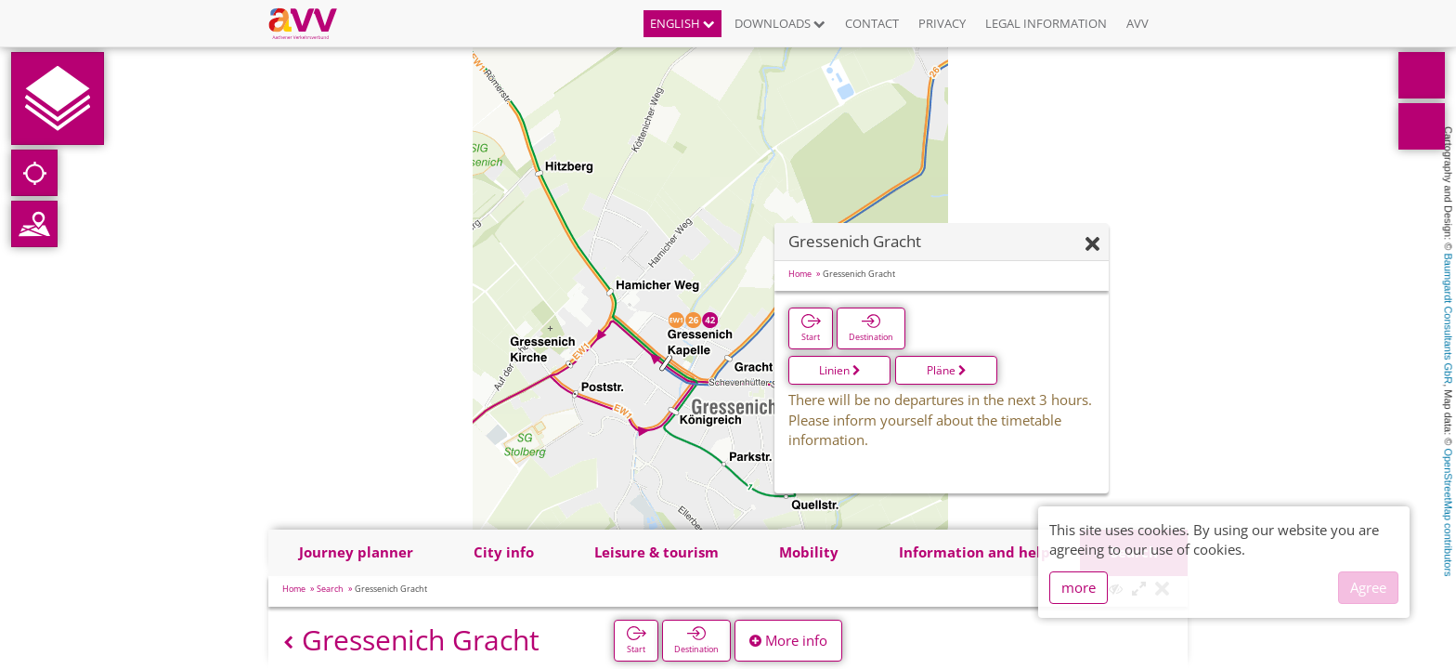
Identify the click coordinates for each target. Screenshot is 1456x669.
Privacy (942, 23)
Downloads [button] (780, 23)
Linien (840, 370)
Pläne (947, 370)
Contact (872, 23)
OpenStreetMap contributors (1448, 512)
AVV (1137, 23)
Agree (1368, 587)
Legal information (1046, 23)
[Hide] (1092, 245)
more (1078, 587)
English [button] (682, 23)
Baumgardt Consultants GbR (1448, 319)
